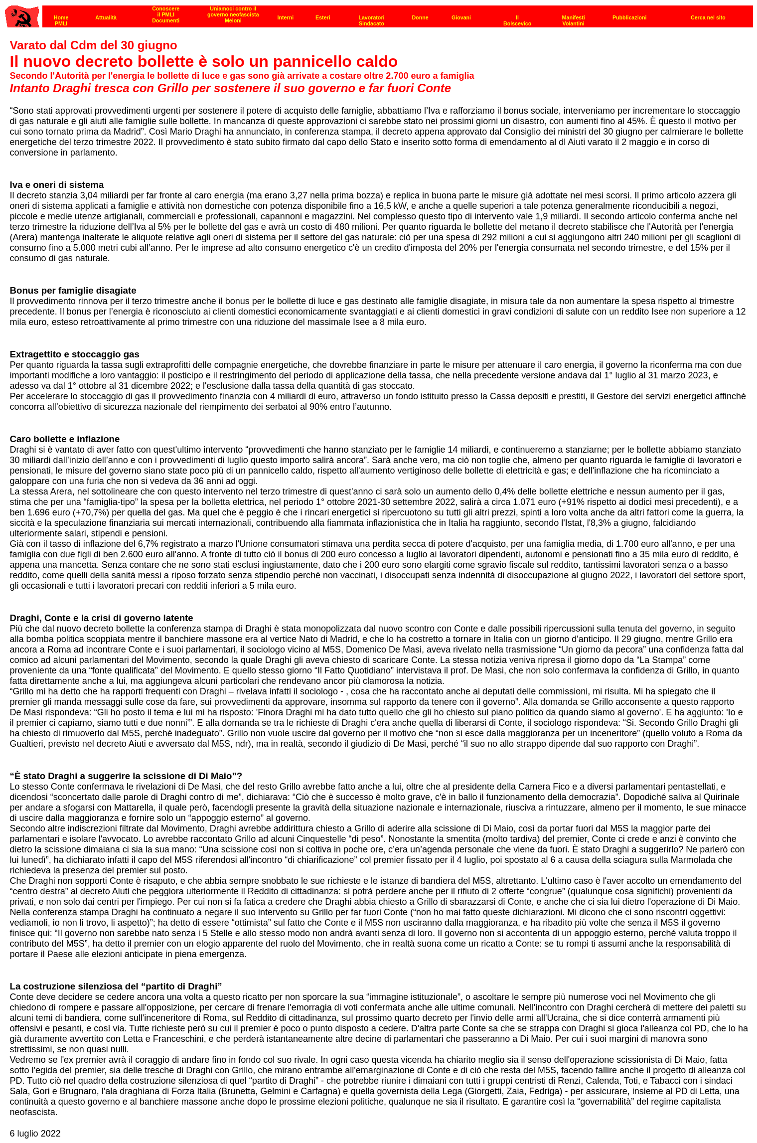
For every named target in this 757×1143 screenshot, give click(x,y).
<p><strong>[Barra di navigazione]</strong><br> (379, 13)
